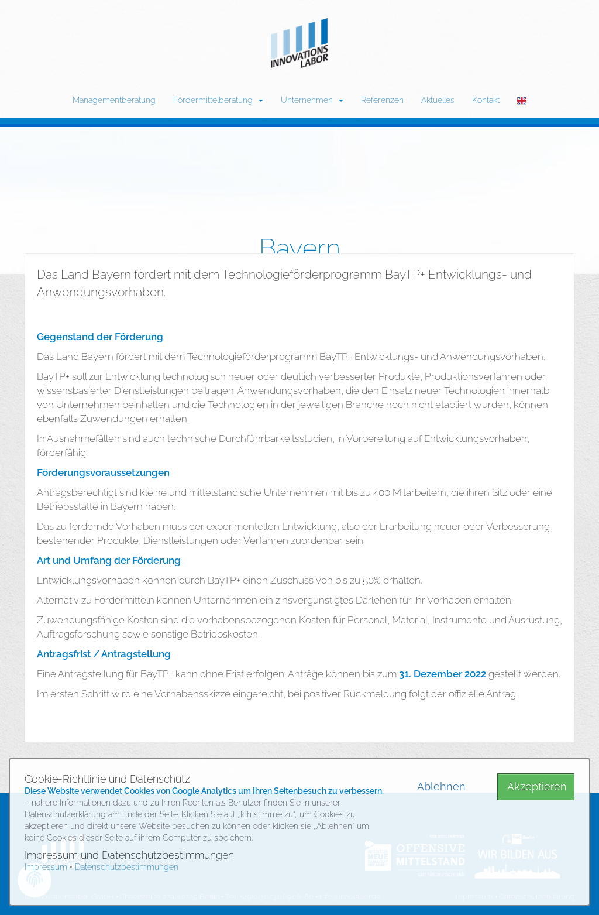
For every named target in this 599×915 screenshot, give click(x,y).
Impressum (46, 867)
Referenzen (382, 100)
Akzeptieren (537, 786)
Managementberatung (114, 100)
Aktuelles (438, 100)
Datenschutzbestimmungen (126, 867)
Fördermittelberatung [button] (218, 100)
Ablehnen (441, 786)
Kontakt (486, 100)
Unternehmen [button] (312, 100)
